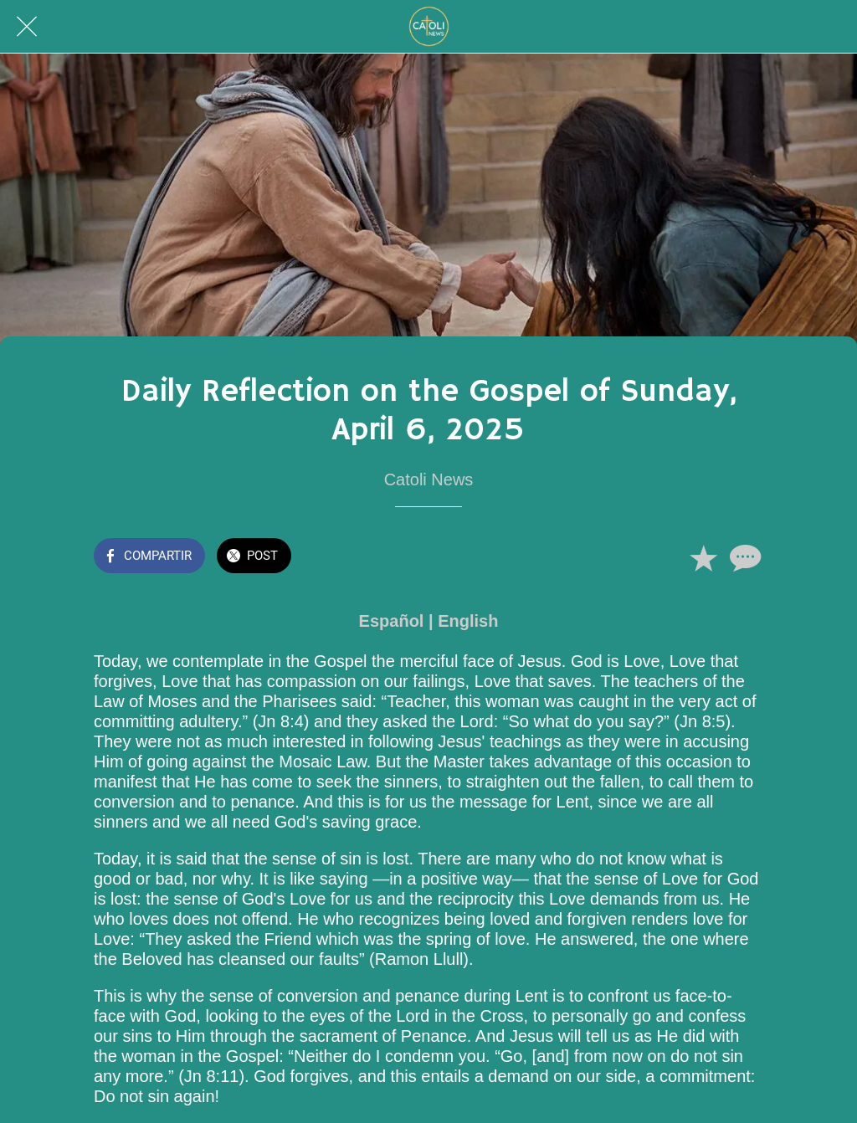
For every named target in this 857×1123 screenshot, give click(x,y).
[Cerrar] (27, 27)
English (468, 621)
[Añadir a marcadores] (703, 557)
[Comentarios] (743, 557)
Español (391, 621)
